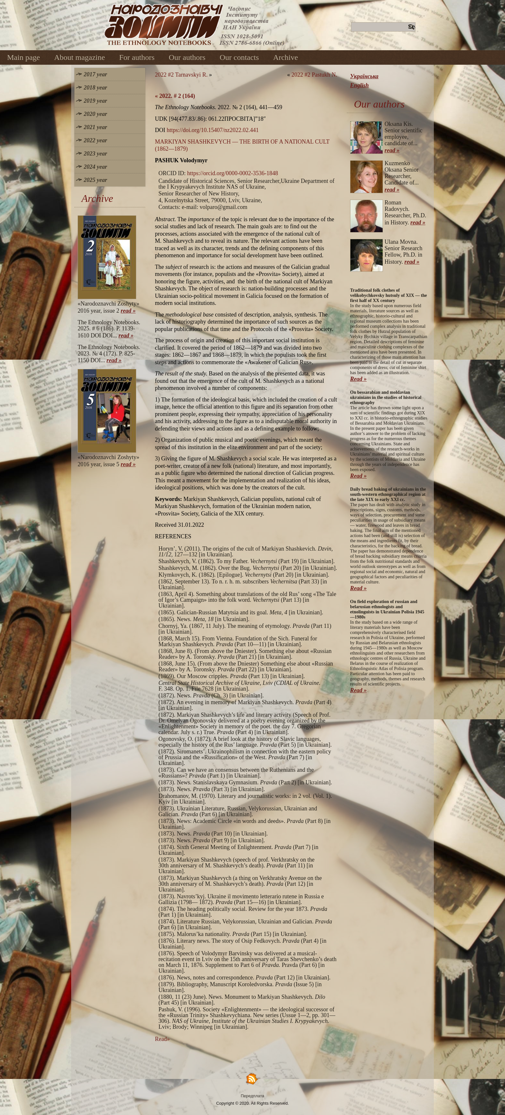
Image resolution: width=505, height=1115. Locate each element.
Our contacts (239, 57)
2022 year (95, 140)
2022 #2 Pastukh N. (314, 74)
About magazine (79, 57)
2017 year (95, 74)
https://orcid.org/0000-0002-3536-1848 (232, 173)
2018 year (95, 87)
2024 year (95, 167)
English (359, 85)
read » (128, 310)
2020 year (95, 114)
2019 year (95, 101)
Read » (358, 379)
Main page (23, 57)
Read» (162, 1039)
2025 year (95, 180)
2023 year (95, 153)
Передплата (252, 1095)
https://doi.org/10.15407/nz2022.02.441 (213, 130)
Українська (364, 76)
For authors (137, 57)
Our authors (187, 57)
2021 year (95, 127)
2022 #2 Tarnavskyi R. (181, 74)
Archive (285, 57)
